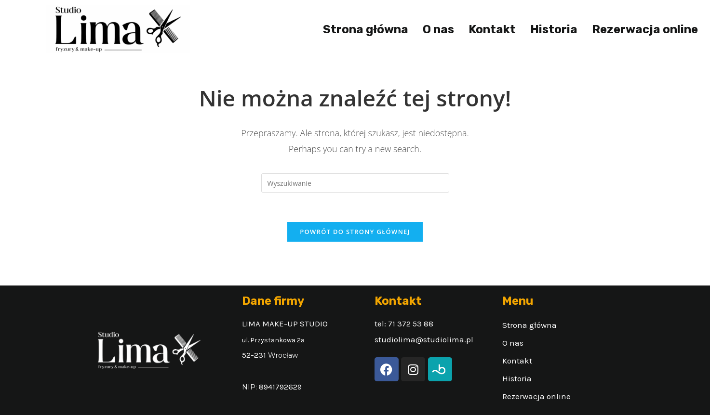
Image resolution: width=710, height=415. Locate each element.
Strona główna (365, 29)
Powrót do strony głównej (355, 231)
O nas (438, 29)
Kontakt (492, 29)
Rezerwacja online (645, 29)
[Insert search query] (355, 183)
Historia (553, 29)
